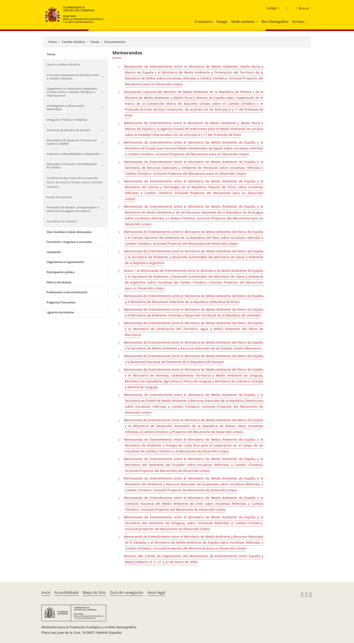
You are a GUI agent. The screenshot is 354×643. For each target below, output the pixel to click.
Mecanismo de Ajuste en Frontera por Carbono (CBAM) (72, 142)
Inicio (45, 592)
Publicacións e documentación (67, 292)
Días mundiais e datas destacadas (69, 232)
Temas (94, 42)
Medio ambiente (243, 21)
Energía (221, 21)
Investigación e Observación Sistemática (65, 107)
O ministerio (204, 21)
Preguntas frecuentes (61, 302)
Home (53, 42)
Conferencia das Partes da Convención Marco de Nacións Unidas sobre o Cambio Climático (74, 182)
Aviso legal (156, 592)
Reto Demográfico (274, 21)
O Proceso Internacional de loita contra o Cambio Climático (73, 77)
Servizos (298, 21)
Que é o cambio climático (63, 64)
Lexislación (54, 252)
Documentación (115, 42)
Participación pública (60, 272)
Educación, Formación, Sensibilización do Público (72, 166)
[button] (258, 21)
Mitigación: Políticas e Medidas (67, 120)
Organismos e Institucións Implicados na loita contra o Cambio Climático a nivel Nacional (72, 92)
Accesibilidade (66, 592)
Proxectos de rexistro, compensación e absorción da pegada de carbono (72, 209)
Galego (272, 8)
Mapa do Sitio (94, 592)
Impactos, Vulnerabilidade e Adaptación (73, 154)
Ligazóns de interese (60, 312)
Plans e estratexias (59, 282)
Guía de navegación (126, 592)
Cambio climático (73, 42)
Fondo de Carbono (59, 197)
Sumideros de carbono (62, 221)
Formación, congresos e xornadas (69, 242)
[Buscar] (300, 8)
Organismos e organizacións (65, 262)
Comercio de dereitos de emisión (69, 130)
